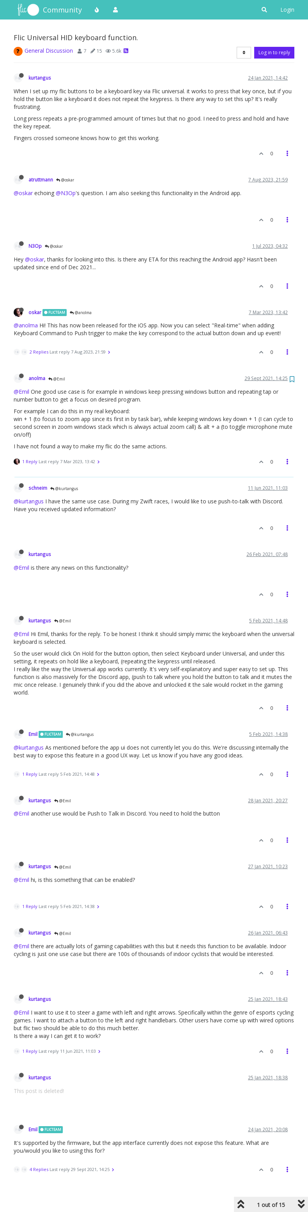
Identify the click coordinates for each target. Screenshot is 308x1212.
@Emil (56, 379)
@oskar (65, 180)
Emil (32, 734)
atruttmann (40, 179)
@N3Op (66, 193)
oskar (34, 312)
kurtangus (39, 78)
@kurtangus (64, 488)
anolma (36, 378)
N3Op (35, 246)
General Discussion (49, 50)
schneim (37, 488)
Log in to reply (274, 52)
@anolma (81, 312)
